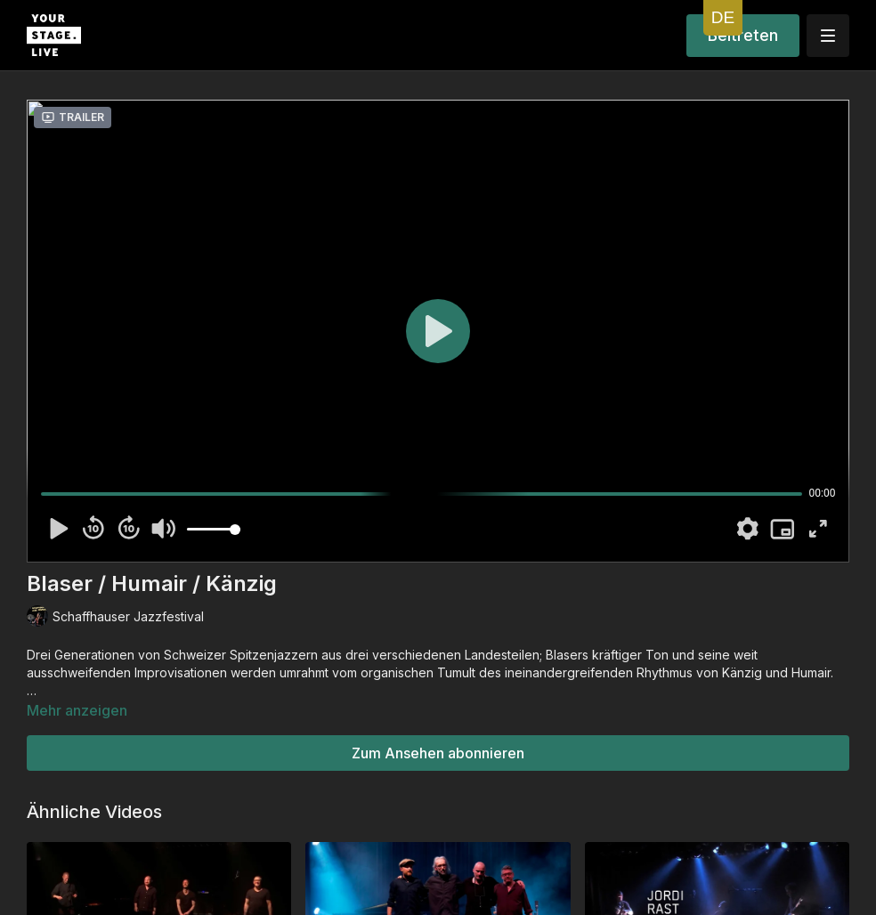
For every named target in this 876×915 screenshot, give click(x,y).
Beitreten (743, 35)
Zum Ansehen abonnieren (438, 753)
